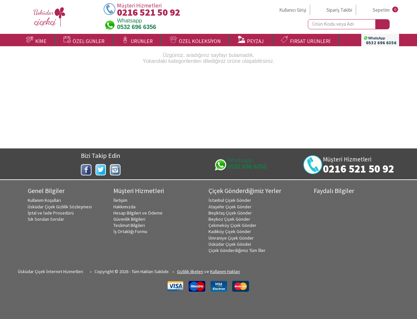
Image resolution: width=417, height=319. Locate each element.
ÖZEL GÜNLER (84, 40)
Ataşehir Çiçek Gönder (230, 206)
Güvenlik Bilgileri (129, 219)
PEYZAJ (251, 40)
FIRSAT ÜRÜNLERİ (305, 40)
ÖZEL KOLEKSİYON (195, 40)
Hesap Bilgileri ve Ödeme (138, 212)
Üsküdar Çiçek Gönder (230, 244)
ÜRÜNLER (137, 40)
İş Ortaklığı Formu (130, 231)
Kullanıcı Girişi (292, 10)
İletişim (120, 200)
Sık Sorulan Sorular (46, 219)
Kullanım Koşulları (44, 200)
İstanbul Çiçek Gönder (229, 200)
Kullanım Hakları (225, 271)
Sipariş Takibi (339, 10)
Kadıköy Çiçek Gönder (229, 231)
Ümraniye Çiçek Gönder (231, 238)
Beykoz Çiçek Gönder (229, 219)
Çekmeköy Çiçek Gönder (232, 225)
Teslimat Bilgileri (129, 225)
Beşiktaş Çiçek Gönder (230, 212)
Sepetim (381, 10)
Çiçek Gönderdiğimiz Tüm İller (237, 250)
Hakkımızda (124, 206)
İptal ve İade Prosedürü (51, 212)
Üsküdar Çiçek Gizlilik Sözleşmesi (60, 206)
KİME (36, 40)
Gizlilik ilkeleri (190, 271)
